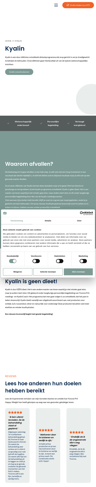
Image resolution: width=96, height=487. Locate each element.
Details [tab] (48, 221)
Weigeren (17, 272)
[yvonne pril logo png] (13, 5)
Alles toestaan (78, 272)
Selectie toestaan (48, 272)
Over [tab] (79, 221)
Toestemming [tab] (16, 221)
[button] (56, 5)
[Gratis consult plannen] (19, 72)
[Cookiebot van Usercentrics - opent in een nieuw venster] (82, 213)
